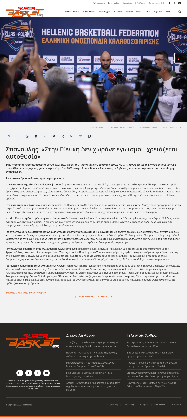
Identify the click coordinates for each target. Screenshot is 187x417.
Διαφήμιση (144, 404)
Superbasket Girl (156, 3)
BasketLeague (72, 11)
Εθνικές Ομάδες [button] (133, 11)
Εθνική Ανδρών (37, 292)
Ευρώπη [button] (158, 11)
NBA (168, 11)
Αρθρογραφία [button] (99, 3)
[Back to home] (25, 11)
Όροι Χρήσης (159, 404)
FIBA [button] (148, 11)
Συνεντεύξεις (114, 3)
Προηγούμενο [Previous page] (85, 297)
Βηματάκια (127, 3)
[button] (179, 11)
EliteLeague (104, 11)
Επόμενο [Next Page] (105, 297)
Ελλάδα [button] (118, 11)
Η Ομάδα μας (112, 404)
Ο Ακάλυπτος (140, 3)
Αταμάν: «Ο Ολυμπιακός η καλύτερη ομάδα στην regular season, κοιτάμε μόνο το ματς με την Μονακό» (93, 386)
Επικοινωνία (176, 404)
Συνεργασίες (129, 404)
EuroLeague (89, 11)
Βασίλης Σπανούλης (17, 292)
